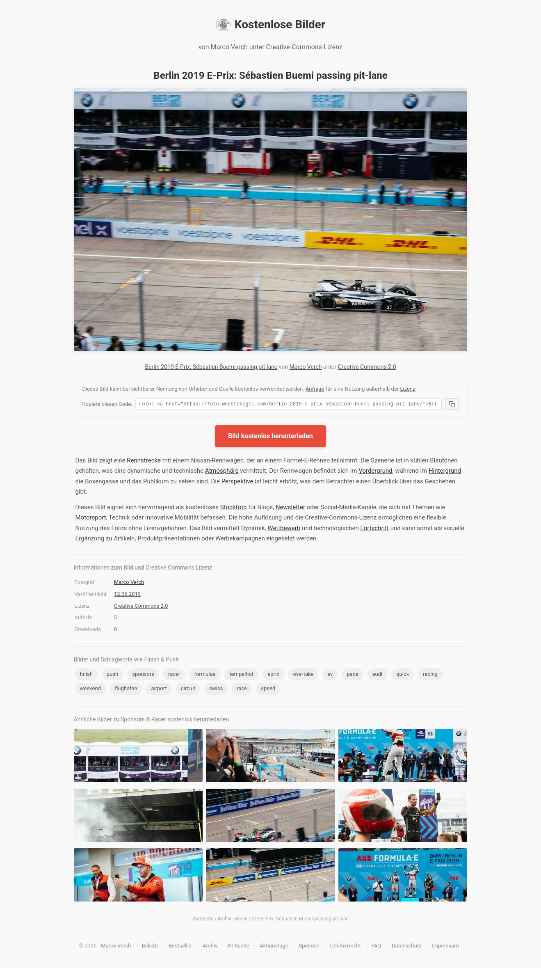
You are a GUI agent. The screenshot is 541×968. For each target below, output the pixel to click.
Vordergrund (375, 472)
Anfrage (315, 389)
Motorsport (90, 518)
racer (174, 675)
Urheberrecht (345, 947)
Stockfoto (233, 508)
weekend (90, 690)
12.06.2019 (127, 595)
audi (377, 675)
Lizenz (407, 389)
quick (402, 675)
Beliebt (150, 947)
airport (159, 690)
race (242, 690)
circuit (188, 690)
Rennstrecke (144, 461)
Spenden (309, 947)
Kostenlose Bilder (270, 24)
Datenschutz (406, 947)
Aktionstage (274, 947)
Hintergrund (445, 472)
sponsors (143, 675)
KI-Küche (238, 947)
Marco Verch (306, 367)
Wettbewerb (283, 529)
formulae (204, 675)
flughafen (126, 690)
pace (352, 675)
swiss (216, 690)
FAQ (376, 947)
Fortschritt (375, 529)
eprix (273, 675)
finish (86, 675)
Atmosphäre (222, 472)
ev (330, 675)
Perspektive (237, 482)
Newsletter (290, 508)
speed (268, 690)
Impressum (445, 947)
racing (430, 675)
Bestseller (180, 947)
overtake (303, 675)
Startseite (203, 920)
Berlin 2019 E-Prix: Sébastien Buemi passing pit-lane (211, 367)
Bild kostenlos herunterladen (270, 437)
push (112, 675)
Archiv (224, 920)
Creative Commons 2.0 (367, 367)
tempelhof (241, 675)
